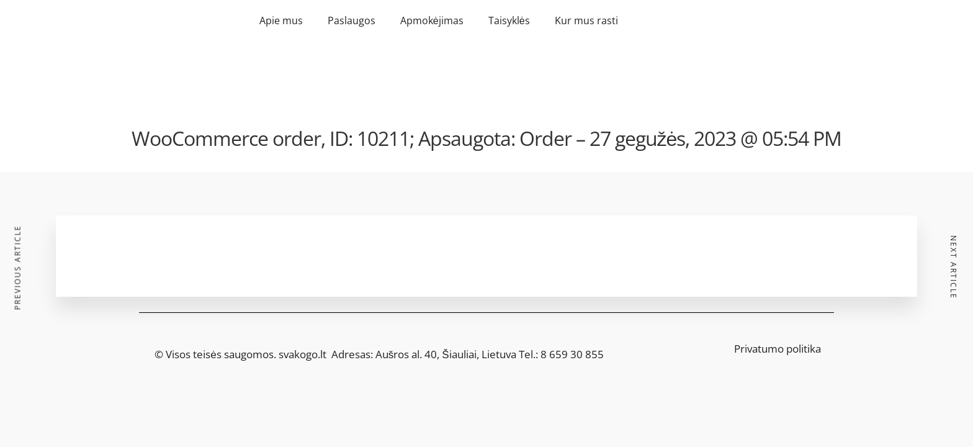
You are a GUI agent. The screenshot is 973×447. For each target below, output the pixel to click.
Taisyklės (509, 20)
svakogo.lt (302, 354)
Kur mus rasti (586, 20)
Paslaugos (351, 20)
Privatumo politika (777, 348)
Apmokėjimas (432, 20)
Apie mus (281, 20)
